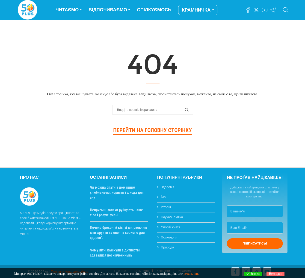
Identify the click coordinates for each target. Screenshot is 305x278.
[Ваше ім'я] (255, 211)
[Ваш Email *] (255, 228)
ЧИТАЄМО (67, 9)
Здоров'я (167, 187)
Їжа (163, 197)
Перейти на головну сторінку (152, 130)
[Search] (285, 10)
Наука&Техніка (172, 217)
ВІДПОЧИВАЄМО (108, 9)
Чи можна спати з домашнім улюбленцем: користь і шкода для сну (117, 192)
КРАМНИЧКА (196, 10)
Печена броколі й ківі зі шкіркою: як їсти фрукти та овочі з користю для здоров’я (118, 232)
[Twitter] (256, 10)
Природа (167, 247)
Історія (166, 207)
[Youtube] (265, 10)
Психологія (169, 237)
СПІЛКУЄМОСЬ (154, 9)
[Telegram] (273, 10)
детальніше (191, 273)
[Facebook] (248, 10)
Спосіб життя (170, 227)
